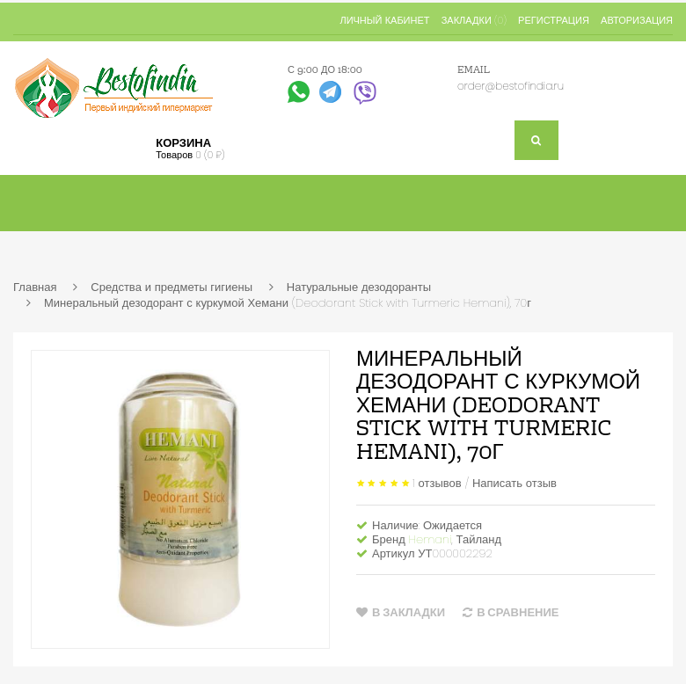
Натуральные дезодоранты (359, 287)
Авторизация (637, 20)
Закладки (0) (474, 20)
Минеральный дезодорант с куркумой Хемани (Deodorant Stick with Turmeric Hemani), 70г (287, 303)
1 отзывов (437, 482)
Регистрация (553, 20)
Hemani (430, 539)
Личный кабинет (384, 20)
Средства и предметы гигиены (171, 287)
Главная (34, 287)
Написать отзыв (514, 482)
